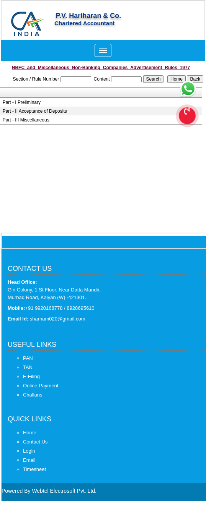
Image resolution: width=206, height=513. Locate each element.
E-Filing (31, 376)
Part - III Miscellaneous (26, 120)
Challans (33, 395)
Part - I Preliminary (22, 102)
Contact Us (35, 442)
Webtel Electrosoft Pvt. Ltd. (64, 491)
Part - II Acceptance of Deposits (35, 111)
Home (29, 432)
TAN (28, 367)
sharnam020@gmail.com (57, 319)
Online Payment (41, 385)
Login (29, 451)
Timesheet (34, 469)
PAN (28, 358)
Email (29, 460)
